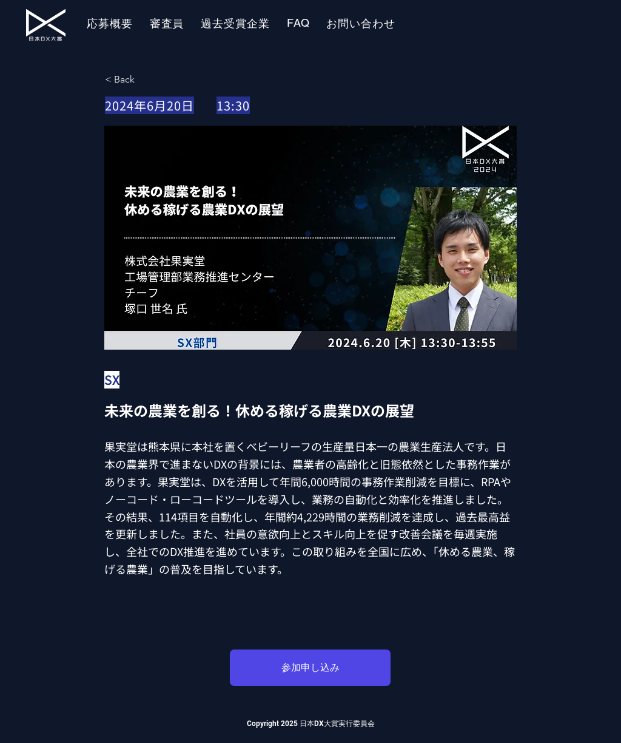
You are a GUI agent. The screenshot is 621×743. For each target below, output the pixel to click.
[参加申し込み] (310, 668)
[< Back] (145, 79)
